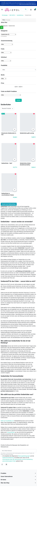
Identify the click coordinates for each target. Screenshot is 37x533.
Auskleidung (20, 15)
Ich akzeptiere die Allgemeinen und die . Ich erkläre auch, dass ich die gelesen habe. (18, 458)
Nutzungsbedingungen (24, 456)
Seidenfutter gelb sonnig (27, 133)
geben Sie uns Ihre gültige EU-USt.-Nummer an (27, 4)
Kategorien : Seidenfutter (8, 25)
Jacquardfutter (11, 432)
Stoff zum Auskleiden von (7, 420)
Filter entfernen (4, 36)
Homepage (4, 15)
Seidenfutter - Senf (6, 163)
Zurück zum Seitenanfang (8, 204)
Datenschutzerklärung (8, 457)
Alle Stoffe (12, 15)
